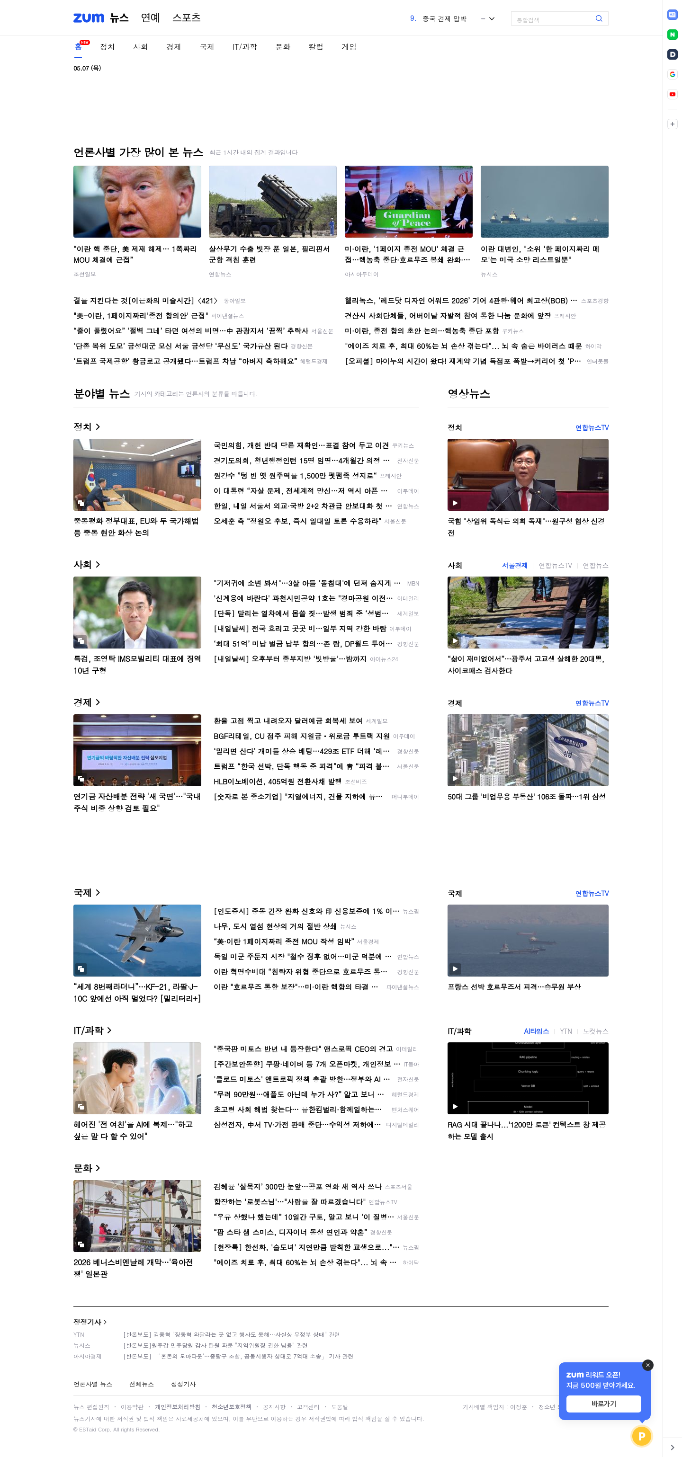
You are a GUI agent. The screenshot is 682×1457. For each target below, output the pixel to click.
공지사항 (274, 1407)
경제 (173, 46)
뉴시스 (489, 274)
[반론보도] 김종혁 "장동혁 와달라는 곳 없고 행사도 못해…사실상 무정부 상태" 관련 (231, 1334)
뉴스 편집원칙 (91, 1407)
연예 (150, 18)
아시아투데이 (362, 274)
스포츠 (186, 18)
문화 (282, 46)
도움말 (339, 1407)
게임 (349, 46)
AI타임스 (536, 1031)
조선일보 (84, 274)
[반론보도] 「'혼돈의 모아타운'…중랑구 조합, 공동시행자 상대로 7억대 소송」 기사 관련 (238, 1356)
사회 (140, 46)
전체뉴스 (141, 1383)
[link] (672, 14)
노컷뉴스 (596, 1031)
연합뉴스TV (592, 427)
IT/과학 (245, 46)
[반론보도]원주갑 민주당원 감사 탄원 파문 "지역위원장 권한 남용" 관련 (215, 1345)
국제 (207, 46)
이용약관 (132, 1407)
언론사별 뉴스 (92, 1383)
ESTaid (87, 1429)
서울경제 (515, 565)
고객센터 (308, 1407)
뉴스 (119, 18)
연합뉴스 (220, 274)
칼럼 (315, 46)
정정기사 (87, 1322)
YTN (566, 1031)
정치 (107, 46)
